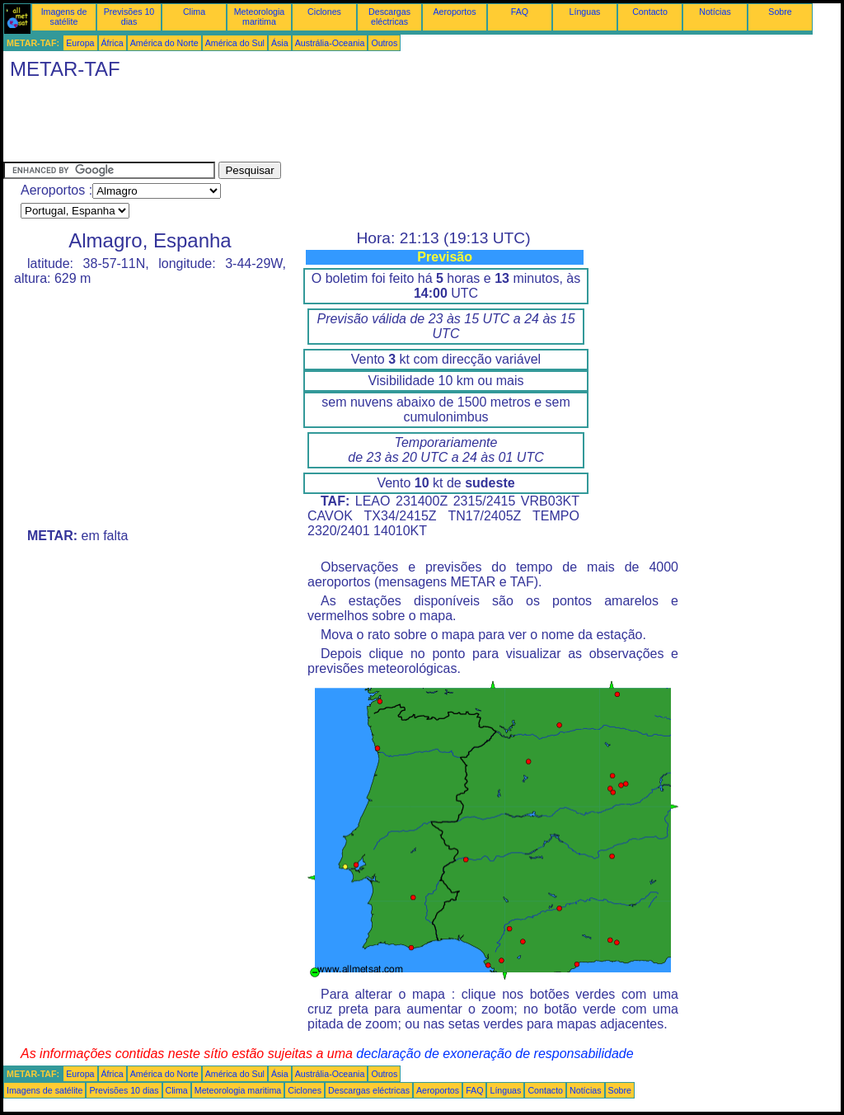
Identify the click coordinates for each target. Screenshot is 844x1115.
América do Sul (235, 43)
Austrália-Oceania (330, 43)
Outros (384, 43)
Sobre (779, 11)
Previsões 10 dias (129, 16)
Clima (194, 11)
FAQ (519, 11)
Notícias (715, 11)
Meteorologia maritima (259, 16)
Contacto (650, 11)
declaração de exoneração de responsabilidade (494, 1054)
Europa (80, 43)
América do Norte (164, 43)
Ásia (279, 43)
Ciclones (324, 11)
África (112, 43)
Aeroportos (454, 11)
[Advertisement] (303, 124)
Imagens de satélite (64, 16)
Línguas (585, 11)
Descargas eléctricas (389, 16)
